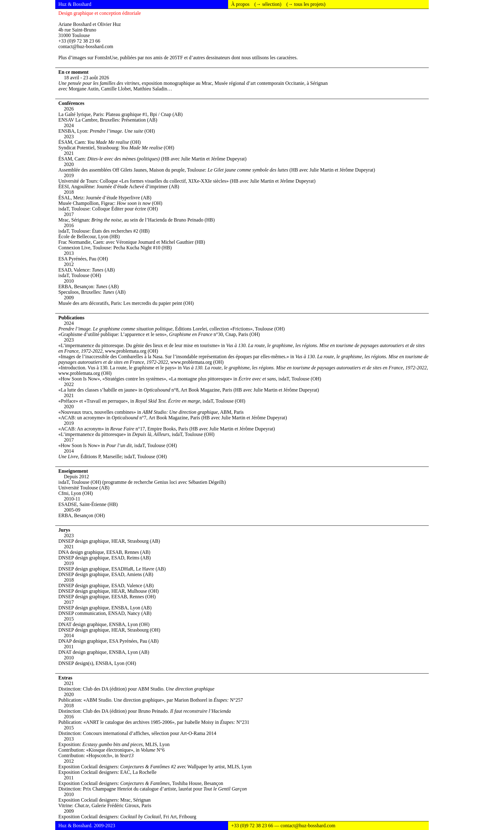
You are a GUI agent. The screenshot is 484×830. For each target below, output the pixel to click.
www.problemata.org (126, 351)
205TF (176, 57)
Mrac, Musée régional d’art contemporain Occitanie (253, 83)
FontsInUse (106, 57)
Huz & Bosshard (74, 4)
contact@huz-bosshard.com (85, 46)
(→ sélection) (268, 4)
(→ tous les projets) (306, 4)
